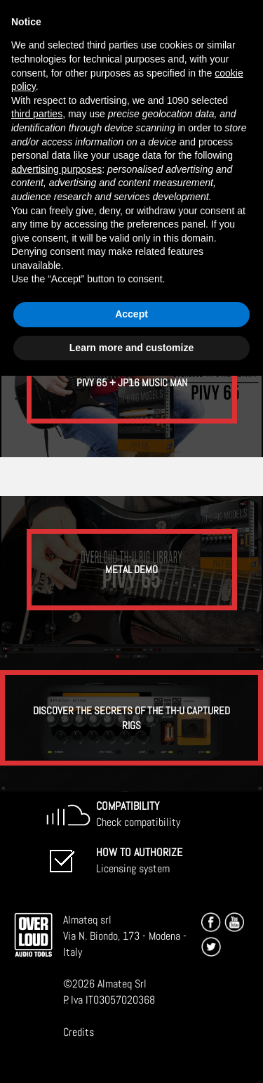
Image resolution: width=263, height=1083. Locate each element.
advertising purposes (56, 169)
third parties (36, 113)
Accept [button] (131, 314)
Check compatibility (138, 814)
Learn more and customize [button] (131, 347)
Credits (78, 1032)
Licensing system (139, 860)
